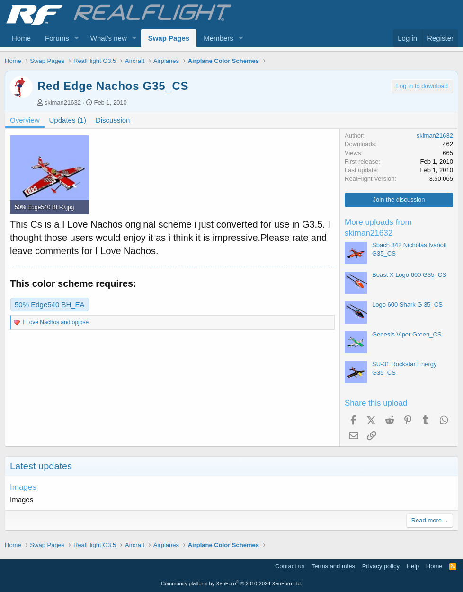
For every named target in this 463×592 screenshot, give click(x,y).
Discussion (113, 120)
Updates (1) (67, 120)
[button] (76, 38)
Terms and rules (333, 566)
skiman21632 (63, 102)
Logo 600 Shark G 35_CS (407, 304)
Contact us (289, 566)
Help (413, 566)
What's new (108, 38)
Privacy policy (381, 566)
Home (21, 38)
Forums (57, 38)
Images (23, 487)
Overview (25, 120)
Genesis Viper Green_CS (406, 334)
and (56, 322)
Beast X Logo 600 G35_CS (409, 274)
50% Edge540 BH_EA (50, 304)
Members (218, 38)
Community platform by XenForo (231, 583)
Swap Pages (169, 38)
